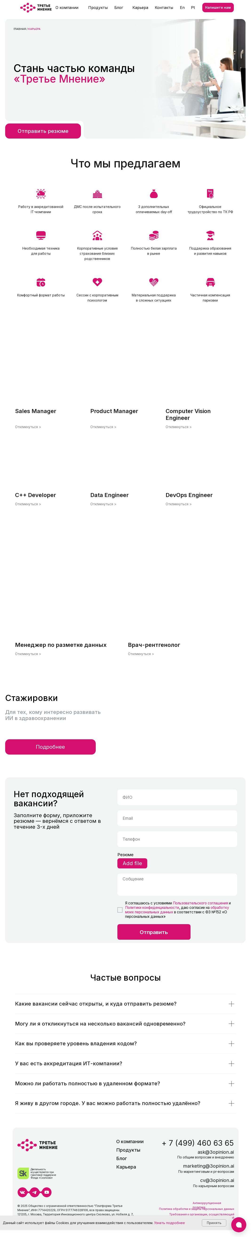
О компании (67, 7)
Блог (118, 7)
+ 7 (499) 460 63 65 (198, 1143)
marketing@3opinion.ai (208, 1166)
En (182, 7)
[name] (177, 797)
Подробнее (50, 747)
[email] (177, 818)
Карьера (140, 7)
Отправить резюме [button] (43, 131)
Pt (193, 7)
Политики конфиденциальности (152, 907)
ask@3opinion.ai (216, 1152)
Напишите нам (218, 7)
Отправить (154, 932)
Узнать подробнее (169, 1223)
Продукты (98, 7)
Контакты (164, 7)
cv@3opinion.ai (217, 1180)
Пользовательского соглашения (200, 903)
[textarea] (177, 885)
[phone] (177, 839)
